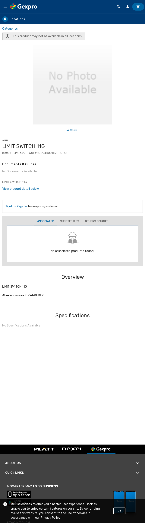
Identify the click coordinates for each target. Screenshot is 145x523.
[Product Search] (118, 6)
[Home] (23, 6)
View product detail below (20, 188)
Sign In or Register (16, 206)
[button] (72, 130)
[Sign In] (127, 6)
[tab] (45, 221)
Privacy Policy (50, 517)
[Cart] (138, 7)
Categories (10, 28)
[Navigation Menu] (5, 6)
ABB (5, 140)
